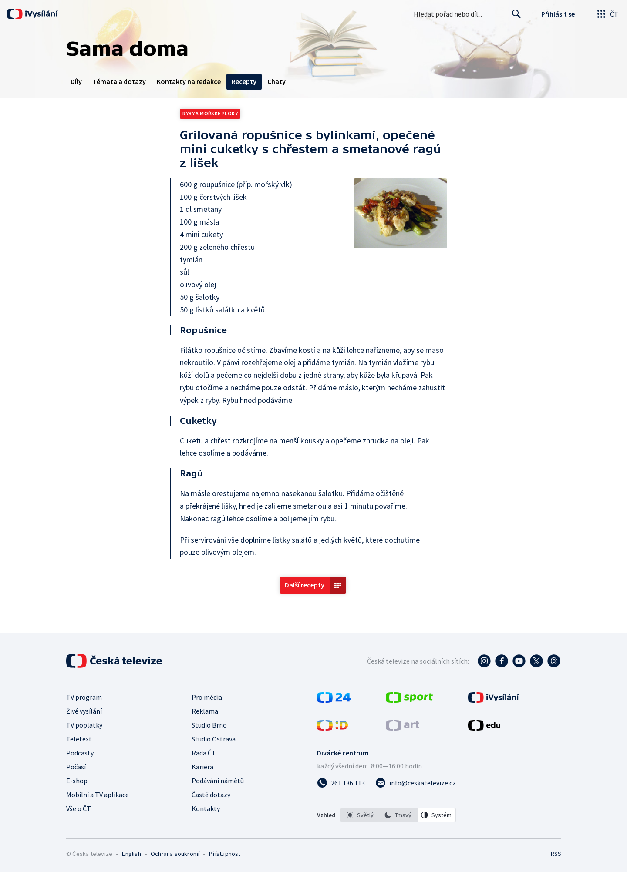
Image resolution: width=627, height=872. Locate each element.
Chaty (276, 81)
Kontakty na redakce (189, 81)
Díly (76, 81)
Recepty (244, 81)
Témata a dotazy (119, 81)
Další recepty (304, 584)
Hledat (514, 17)
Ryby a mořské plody (210, 113)
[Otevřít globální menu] (607, 14)
